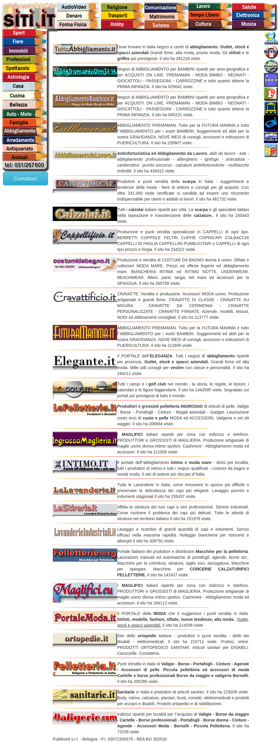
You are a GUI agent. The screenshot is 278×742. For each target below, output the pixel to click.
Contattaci (25, 178)
